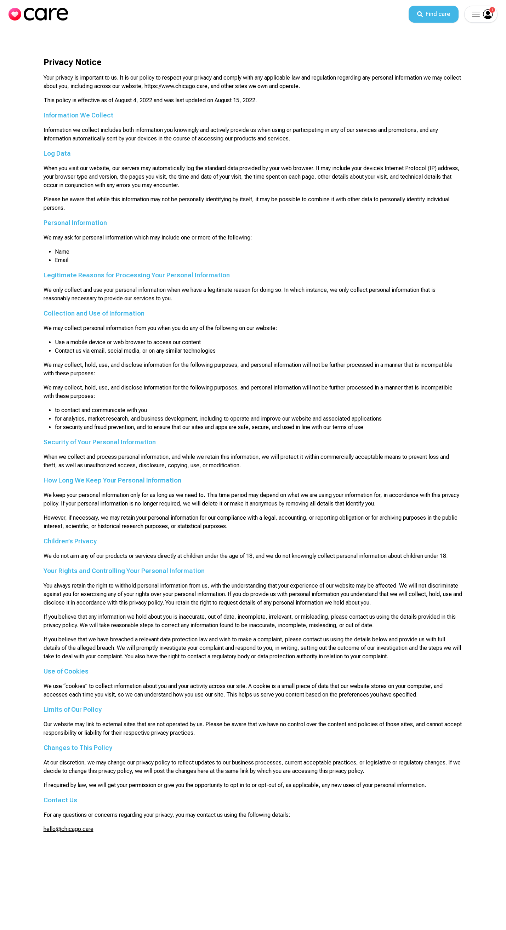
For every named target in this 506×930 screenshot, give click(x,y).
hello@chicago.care (68, 829)
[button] (475, 14)
